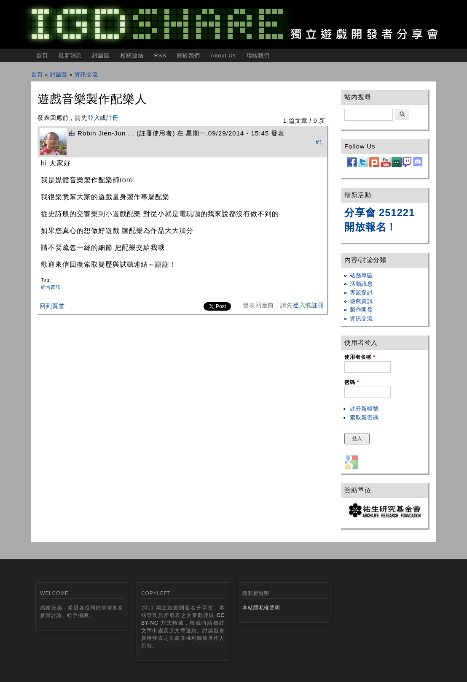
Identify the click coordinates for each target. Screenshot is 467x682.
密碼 (351, 382)
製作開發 (361, 309)
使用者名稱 (360, 357)
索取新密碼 (364, 417)
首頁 (42, 55)
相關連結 (131, 55)
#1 (319, 142)
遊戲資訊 (361, 301)
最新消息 (70, 55)
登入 (94, 117)
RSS (160, 55)
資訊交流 (86, 74)
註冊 (112, 117)
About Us (223, 55)
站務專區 (361, 275)
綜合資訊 (51, 287)
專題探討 (361, 293)
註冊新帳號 (364, 409)
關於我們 (188, 55)
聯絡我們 (258, 55)
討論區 (101, 55)
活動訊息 (361, 284)
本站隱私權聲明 (261, 608)
